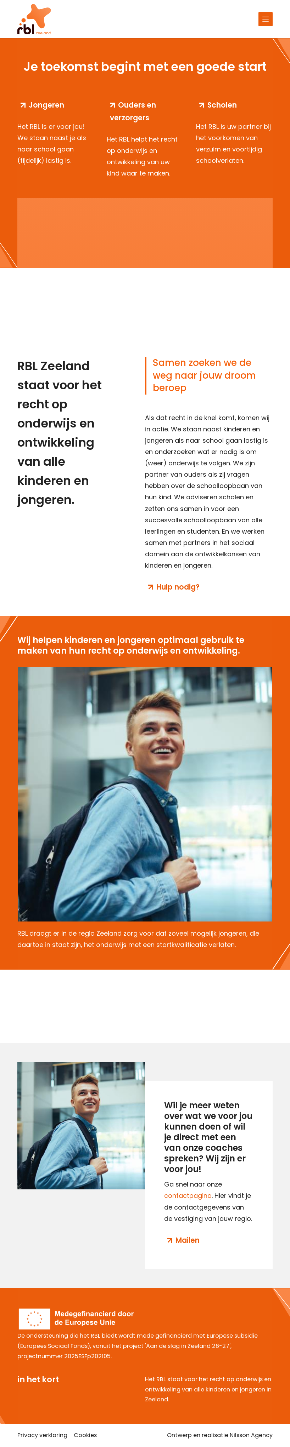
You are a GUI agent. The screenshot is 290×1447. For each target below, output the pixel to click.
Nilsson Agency (251, 1435)
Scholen (222, 105)
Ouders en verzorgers (133, 111)
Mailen (187, 1240)
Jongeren (46, 105)
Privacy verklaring (42, 1435)
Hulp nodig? (178, 587)
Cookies (85, 1435)
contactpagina (188, 1195)
